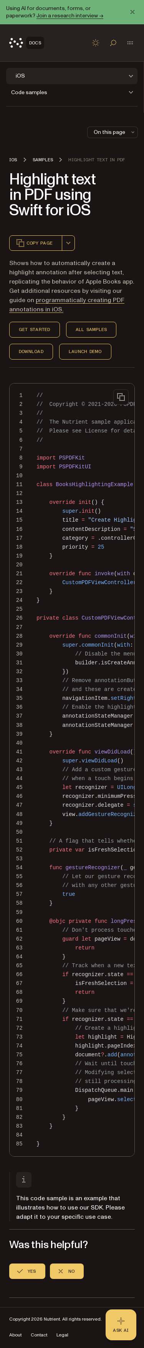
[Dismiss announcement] (132, 12)
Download (31, 351)
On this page (115, 132)
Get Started (34, 329)
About (15, 1335)
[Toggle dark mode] (96, 43)
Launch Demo (85, 351)
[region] (72, 770)
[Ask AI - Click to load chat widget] (121, 1324)
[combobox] (68, 243)
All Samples (91, 329)
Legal (62, 1335)
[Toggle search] (113, 43)
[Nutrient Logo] (26, 43)
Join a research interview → (69, 15)
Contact (39, 1335)
